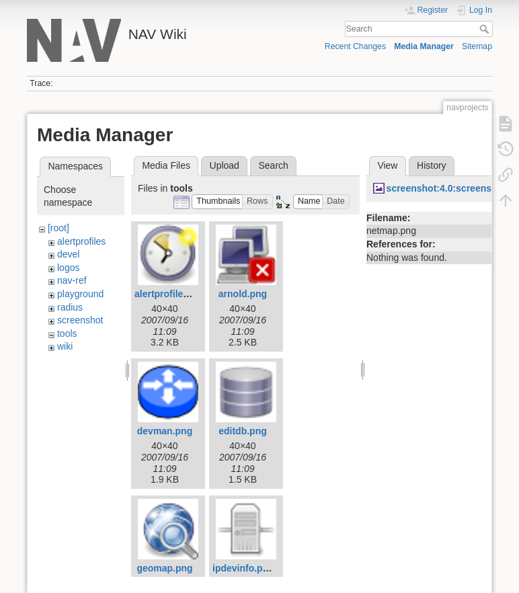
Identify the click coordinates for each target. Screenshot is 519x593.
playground (80, 293)
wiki (65, 346)
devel (68, 254)
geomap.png (164, 568)
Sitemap (477, 46)
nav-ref (72, 280)
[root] (58, 228)
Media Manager (424, 46)
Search (485, 29)
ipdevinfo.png (243, 568)
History (431, 165)
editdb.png (242, 431)
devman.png (164, 431)
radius (70, 307)
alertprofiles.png (171, 293)
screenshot (80, 320)
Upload (224, 165)
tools (67, 333)
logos (68, 267)
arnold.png (242, 293)
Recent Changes (355, 46)
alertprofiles (81, 241)
